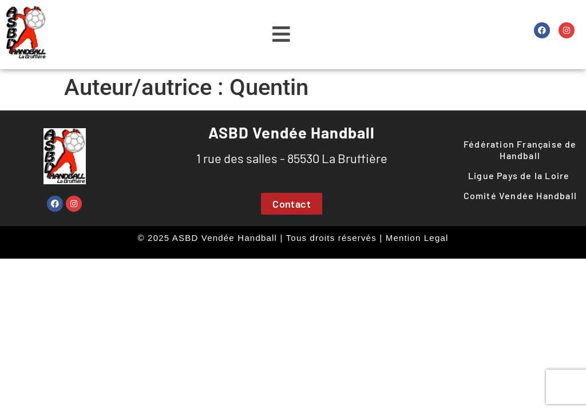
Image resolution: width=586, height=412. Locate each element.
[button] (281, 35)
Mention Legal (417, 238)
